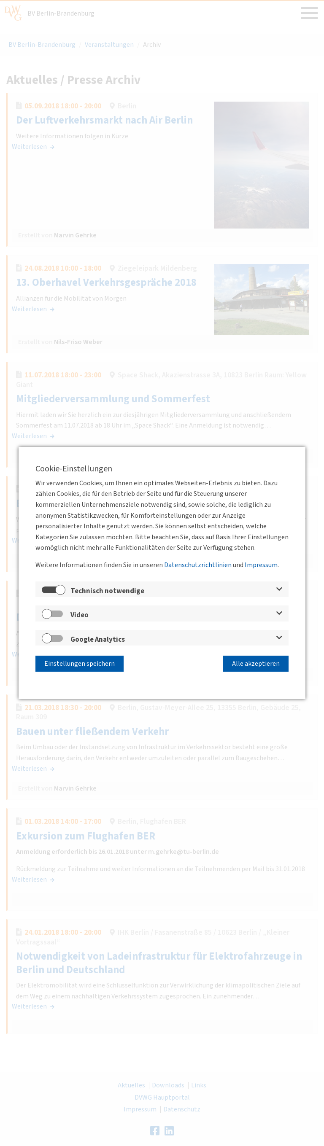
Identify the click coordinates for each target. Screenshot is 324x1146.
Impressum (261, 565)
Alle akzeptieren (256, 662)
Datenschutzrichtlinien (198, 565)
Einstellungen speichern (79, 662)
